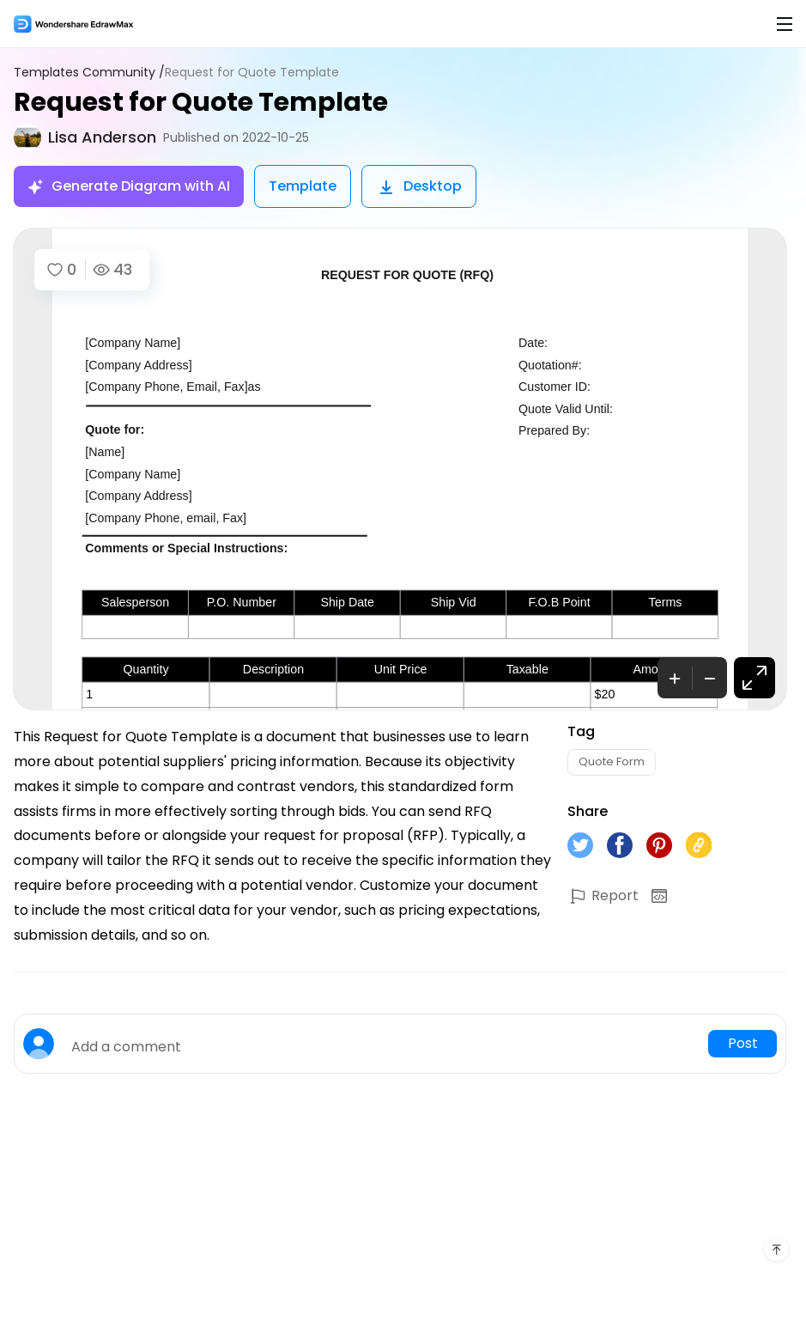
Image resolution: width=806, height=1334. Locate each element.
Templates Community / (89, 72)
